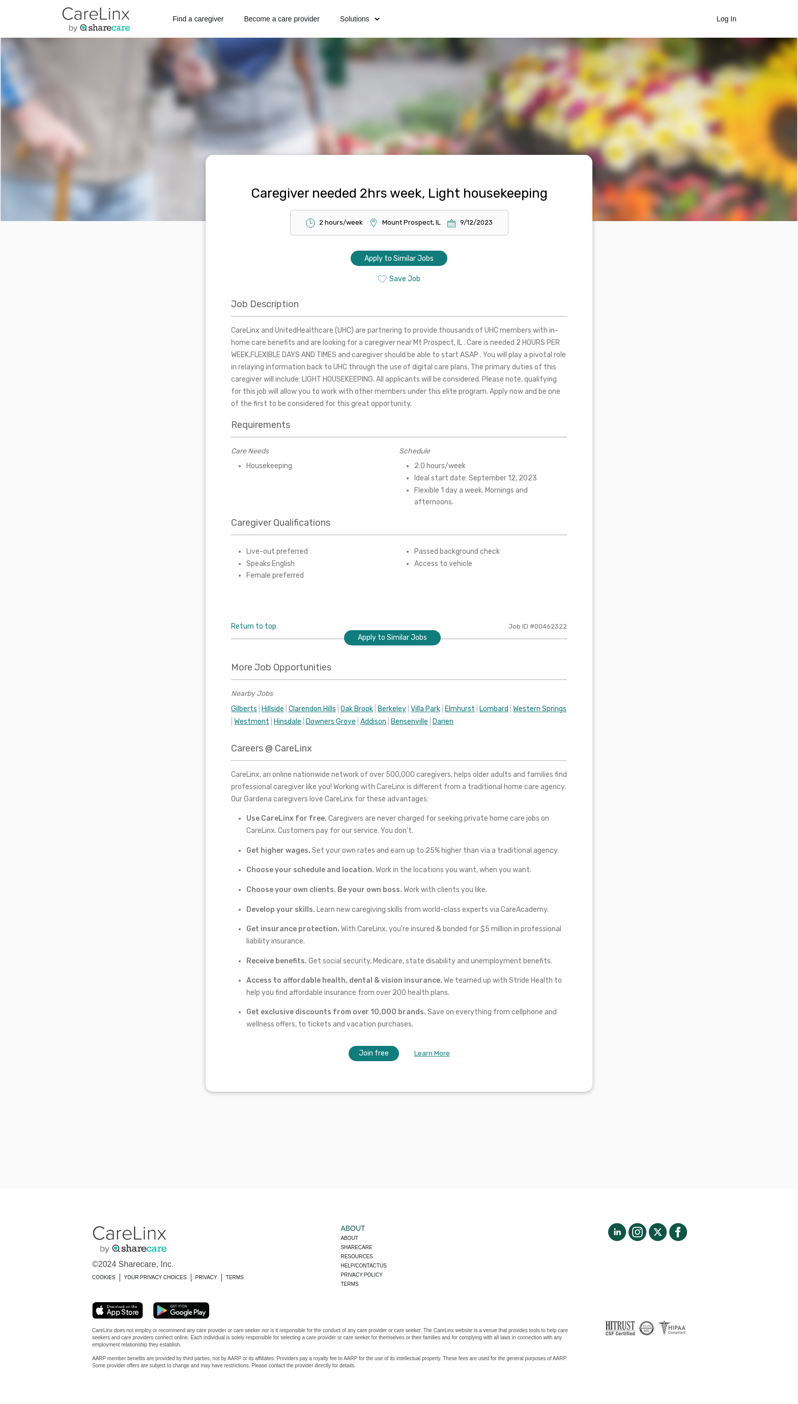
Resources (356, 1256)
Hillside (273, 709)
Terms (349, 1284)
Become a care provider (282, 19)
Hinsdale (287, 721)
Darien (443, 721)
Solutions (360, 18)
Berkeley (392, 709)
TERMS (235, 1277)
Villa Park (425, 709)
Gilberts (244, 709)
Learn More (432, 1053)
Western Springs (539, 709)
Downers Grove (331, 721)
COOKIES (104, 1277)
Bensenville (409, 721)
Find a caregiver (198, 19)
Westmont (251, 721)
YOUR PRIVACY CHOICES (155, 1277)
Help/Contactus (363, 1265)
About (349, 1238)
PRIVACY (206, 1277)
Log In (726, 18)
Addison (373, 721)
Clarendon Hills (312, 709)
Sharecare (356, 1247)
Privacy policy (361, 1275)
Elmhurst (460, 709)
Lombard (493, 709)
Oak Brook (356, 709)
